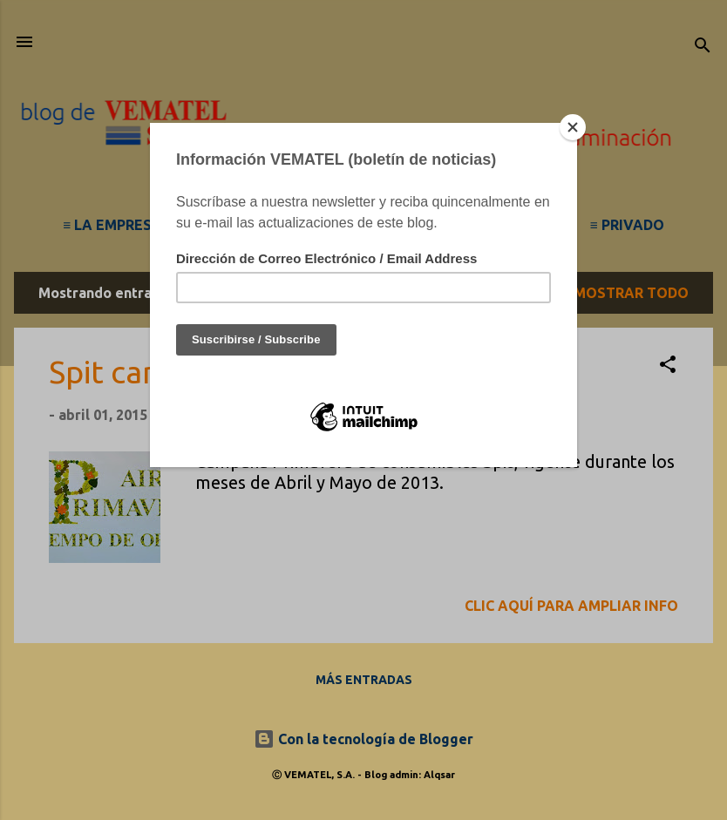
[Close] (573, 127)
